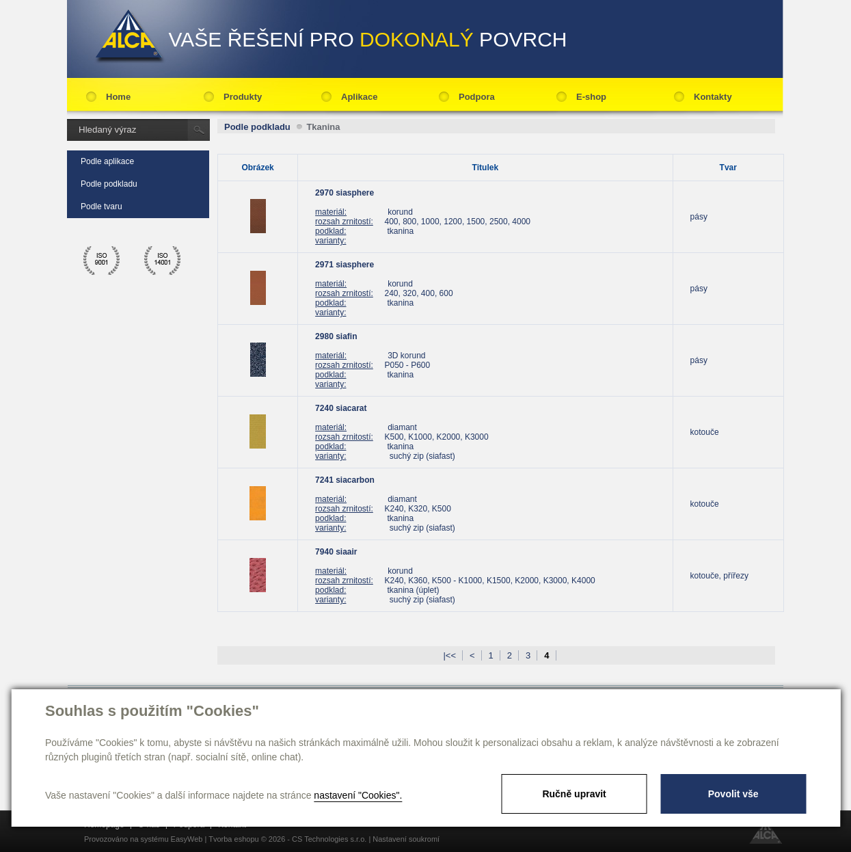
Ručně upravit (574, 793)
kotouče (704, 432)
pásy (698, 217)
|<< (449, 655)
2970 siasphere (344, 193)
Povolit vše (733, 793)
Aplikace (359, 97)
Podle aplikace (107, 161)
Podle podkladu (109, 184)
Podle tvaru (101, 206)
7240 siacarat (340, 408)
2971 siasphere (344, 264)
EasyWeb (187, 839)
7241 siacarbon (345, 480)
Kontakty (713, 97)
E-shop (591, 97)
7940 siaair (336, 552)
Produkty (243, 97)
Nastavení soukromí (406, 839)
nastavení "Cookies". (358, 795)
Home (118, 97)
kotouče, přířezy (719, 576)
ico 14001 (163, 260)
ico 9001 (102, 260)
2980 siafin (336, 336)
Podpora (477, 97)
